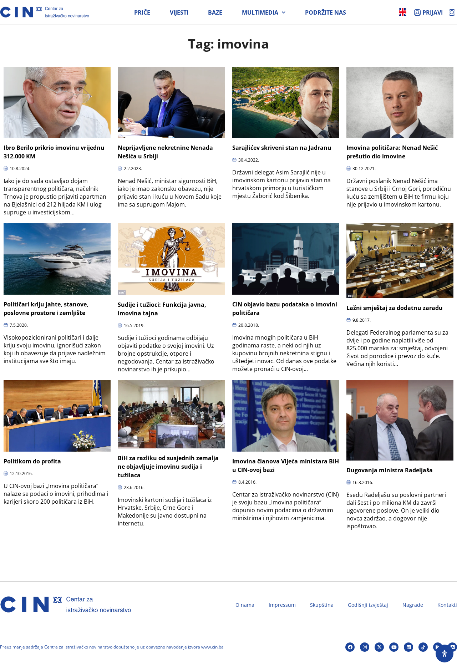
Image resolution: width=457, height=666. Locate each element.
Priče (142, 12)
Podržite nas (325, 12)
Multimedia (263, 12)
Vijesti (179, 12)
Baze (215, 12)
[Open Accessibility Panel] (444, 653)
